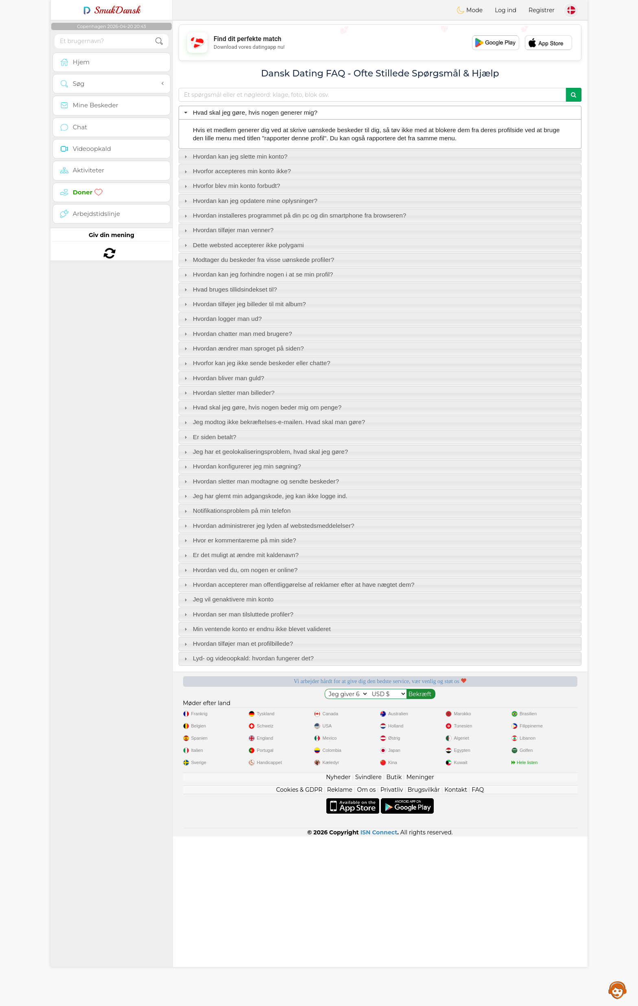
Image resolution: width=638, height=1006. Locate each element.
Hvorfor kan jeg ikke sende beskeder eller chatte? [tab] (256, 362)
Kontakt (455, 959)
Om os (366, 959)
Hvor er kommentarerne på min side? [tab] (239, 540)
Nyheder (338, 946)
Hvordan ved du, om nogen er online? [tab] (240, 569)
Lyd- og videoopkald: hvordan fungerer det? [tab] (248, 658)
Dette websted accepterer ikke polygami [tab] (243, 245)
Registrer (542, 10)
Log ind (505, 10)
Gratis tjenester (223, 709)
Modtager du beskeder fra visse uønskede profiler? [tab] (258, 259)
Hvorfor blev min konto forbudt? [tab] (231, 185)
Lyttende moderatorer (328, 709)
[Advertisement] (380, 42)
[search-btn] (159, 41)
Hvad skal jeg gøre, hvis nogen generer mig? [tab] (249, 112)
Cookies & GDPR (299, 959)
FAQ (478, 959)
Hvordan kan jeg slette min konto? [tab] (235, 156)
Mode (470, 10)
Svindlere (368, 946)
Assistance (617, 990)
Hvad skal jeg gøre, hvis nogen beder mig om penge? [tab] (262, 407)
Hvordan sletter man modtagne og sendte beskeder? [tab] (260, 481)
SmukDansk (111, 10)
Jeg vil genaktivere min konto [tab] (228, 599)
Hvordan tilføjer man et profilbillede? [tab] (237, 643)
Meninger (420, 946)
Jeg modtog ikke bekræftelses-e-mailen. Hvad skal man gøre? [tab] (273, 421)
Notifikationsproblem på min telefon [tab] (236, 510)
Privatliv (391, 959)
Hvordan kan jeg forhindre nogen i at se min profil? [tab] (257, 274)
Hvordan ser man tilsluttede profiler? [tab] (237, 614)
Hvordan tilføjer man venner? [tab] (228, 229)
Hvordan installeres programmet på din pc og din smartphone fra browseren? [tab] (294, 215)
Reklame (339, 959)
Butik (394, 946)
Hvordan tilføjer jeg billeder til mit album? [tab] (244, 303)
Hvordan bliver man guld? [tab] (223, 378)
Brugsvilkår (424, 959)
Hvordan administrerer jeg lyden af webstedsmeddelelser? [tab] (268, 525)
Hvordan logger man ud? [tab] (222, 318)
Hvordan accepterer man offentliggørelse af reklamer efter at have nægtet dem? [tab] (298, 584)
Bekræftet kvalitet (432, 709)
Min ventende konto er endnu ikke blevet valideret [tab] (256, 628)
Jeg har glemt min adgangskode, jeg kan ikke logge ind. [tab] (264, 495)
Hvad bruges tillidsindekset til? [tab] (229, 289)
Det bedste (537, 709)
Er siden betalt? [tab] (209, 436)
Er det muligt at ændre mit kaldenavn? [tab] (240, 554)
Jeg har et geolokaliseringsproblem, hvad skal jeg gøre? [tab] (265, 451)
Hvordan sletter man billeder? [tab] (228, 392)
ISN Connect (379, 1002)
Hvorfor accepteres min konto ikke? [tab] (236, 171)
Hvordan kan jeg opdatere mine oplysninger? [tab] (249, 200)
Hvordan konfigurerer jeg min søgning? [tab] (241, 466)
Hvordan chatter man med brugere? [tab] (237, 333)
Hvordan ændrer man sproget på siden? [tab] (243, 348)
